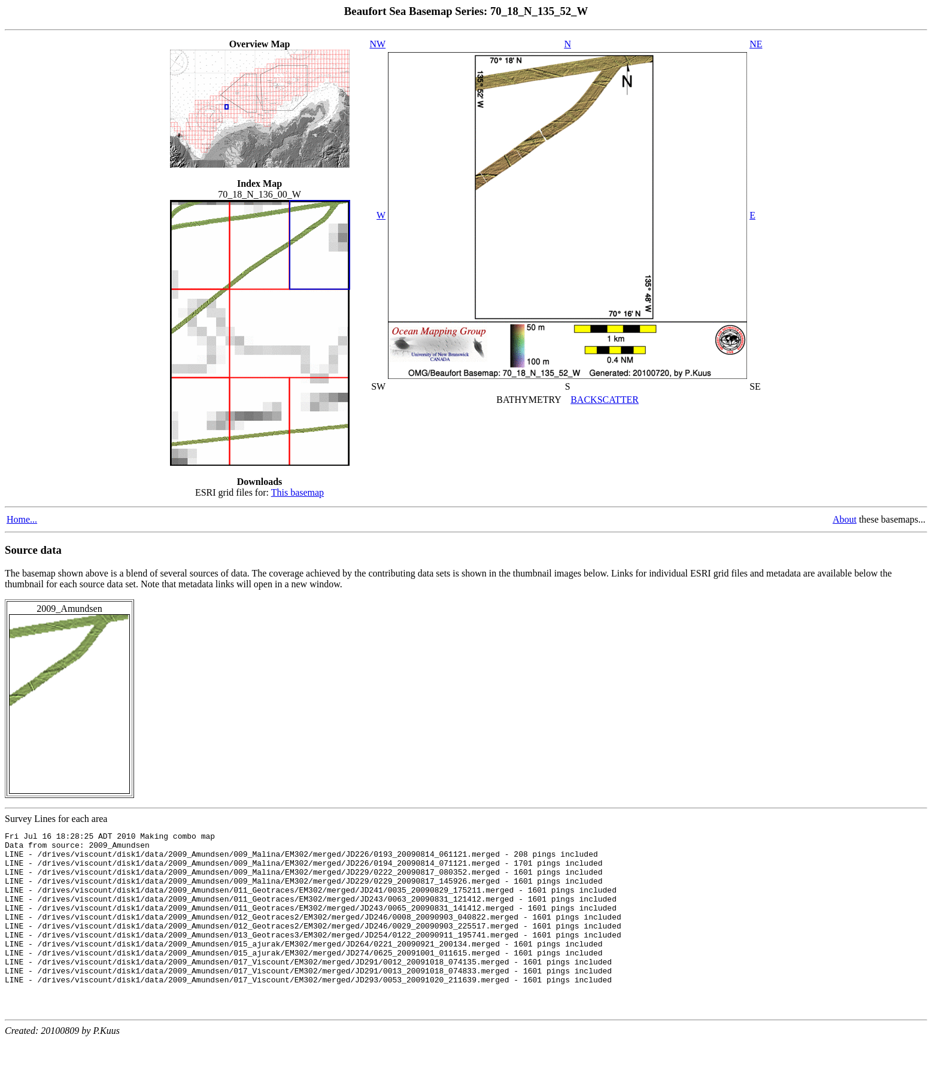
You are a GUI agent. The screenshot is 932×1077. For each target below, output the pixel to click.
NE (755, 44)
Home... (22, 519)
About (845, 519)
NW (378, 44)
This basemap (297, 492)
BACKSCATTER (604, 400)
